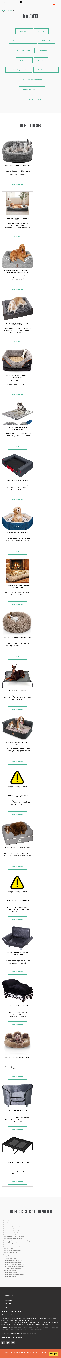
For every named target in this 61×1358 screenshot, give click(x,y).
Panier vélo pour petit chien (10, 1223)
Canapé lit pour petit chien (17, 1110)
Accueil (8, 1300)
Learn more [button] (16, 1355)
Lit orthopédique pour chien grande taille (17, 323)
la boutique (8, 11)
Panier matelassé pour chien (17, 480)
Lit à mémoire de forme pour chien (12, 1268)
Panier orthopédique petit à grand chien (17, 376)
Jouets (41, 31)
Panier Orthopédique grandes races (17, 218)
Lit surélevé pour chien (17, 690)
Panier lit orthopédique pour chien (12, 1250)
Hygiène (43, 50)
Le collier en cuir (28, 1329)
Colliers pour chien (46, 70)
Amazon (24, 1318)
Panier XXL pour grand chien (10, 1221)
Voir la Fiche (17, 184)
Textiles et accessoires (22, 41)
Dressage (24, 60)
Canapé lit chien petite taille (17, 1005)
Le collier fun (38, 1329)
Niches (41, 60)
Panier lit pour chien (32, 89)
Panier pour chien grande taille (17, 1058)
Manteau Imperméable (19, 70)
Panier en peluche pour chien (17, 900)
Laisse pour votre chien (32, 79)
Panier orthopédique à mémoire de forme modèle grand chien (17, 271)
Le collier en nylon (16, 1329)
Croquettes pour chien (32, 99)
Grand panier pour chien (9, 1270)
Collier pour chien (15, 1327)
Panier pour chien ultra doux (10, 1229)
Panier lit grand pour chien (10, 1252)
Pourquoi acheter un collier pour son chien (35, 1327)
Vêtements (46, 41)
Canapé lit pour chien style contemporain (17, 953)
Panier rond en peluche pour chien (17, 638)
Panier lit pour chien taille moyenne (17, 796)
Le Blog (8, 1307)
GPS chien (24, 31)
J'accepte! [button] (53, 1354)
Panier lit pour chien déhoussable (17, 165)
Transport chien (23, 50)
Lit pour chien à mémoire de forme (18, 848)
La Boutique (10, 1303)
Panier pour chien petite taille (17, 533)
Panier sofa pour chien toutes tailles (17, 743)
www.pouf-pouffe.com (29, 1333)
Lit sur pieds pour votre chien (17, 1163)
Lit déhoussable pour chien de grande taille (17, 586)
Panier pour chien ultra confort (11, 1231)
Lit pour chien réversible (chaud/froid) (17, 428)
